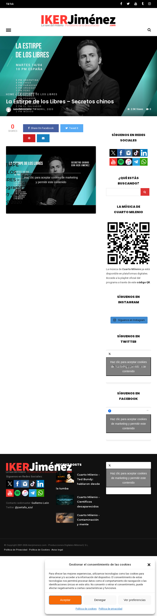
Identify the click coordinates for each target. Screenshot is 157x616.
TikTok (10, 4)
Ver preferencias (135, 600)
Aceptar (65, 600)
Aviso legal (57, 549)
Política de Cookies (39, 549)
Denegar (100, 600)
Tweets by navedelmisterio (128, 366)
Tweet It (71, 127)
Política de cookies (86, 608)
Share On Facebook (41, 127)
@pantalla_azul (24, 507)
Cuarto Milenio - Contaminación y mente (88, 519)
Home (10, 94)
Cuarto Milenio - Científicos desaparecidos (88, 501)
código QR (143, 282)
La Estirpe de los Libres (37, 94)
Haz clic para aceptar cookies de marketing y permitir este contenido (51, 179)
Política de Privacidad (15, 549)
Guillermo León (40, 502)
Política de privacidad (110, 608)
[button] (149, 565)
